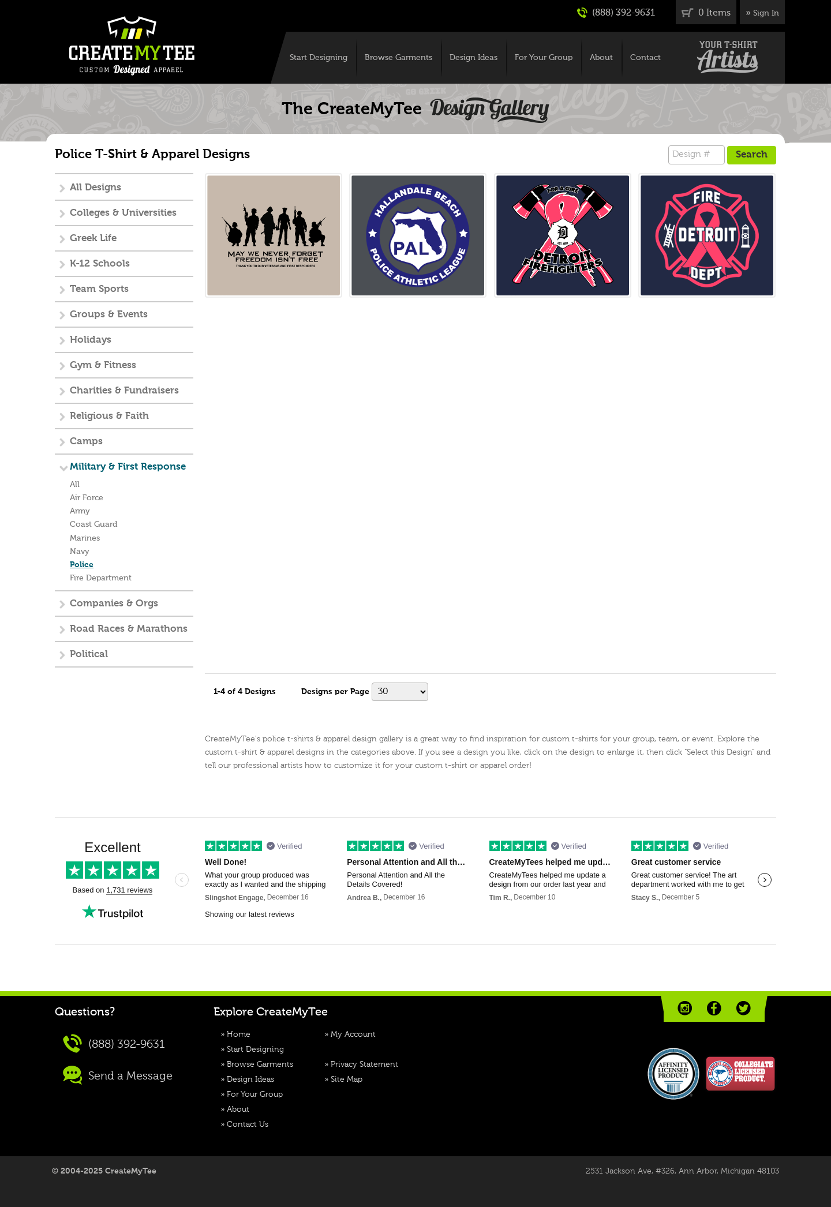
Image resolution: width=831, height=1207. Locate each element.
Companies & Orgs (114, 604)
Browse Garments (398, 58)
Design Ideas (473, 58)
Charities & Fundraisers (124, 391)
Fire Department (101, 578)
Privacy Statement (364, 1064)
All (75, 485)
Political (89, 654)
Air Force (86, 498)
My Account (353, 1034)
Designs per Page (335, 692)
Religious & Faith (109, 416)
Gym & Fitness (103, 365)
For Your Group (543, 58)
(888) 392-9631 (616, 13)
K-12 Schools (100, 264)
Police (81, 565)
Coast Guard (93, 524)
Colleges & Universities (123, 213)
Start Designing (318, 58)
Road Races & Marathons (129, 629)
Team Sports (99, 289)
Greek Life (93, 238)
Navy (79, 552)
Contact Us (247, 1124)
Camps (86, 442)
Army (80, 511)
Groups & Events (109, 315)
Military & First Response (128, 467)
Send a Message (118, 1075)
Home (238, 1034)
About (601, 58)
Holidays (90, 340)
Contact (645, 58)
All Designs (95, 188)
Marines (85, 538)
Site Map (346, 1079)
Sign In (766, 13)
